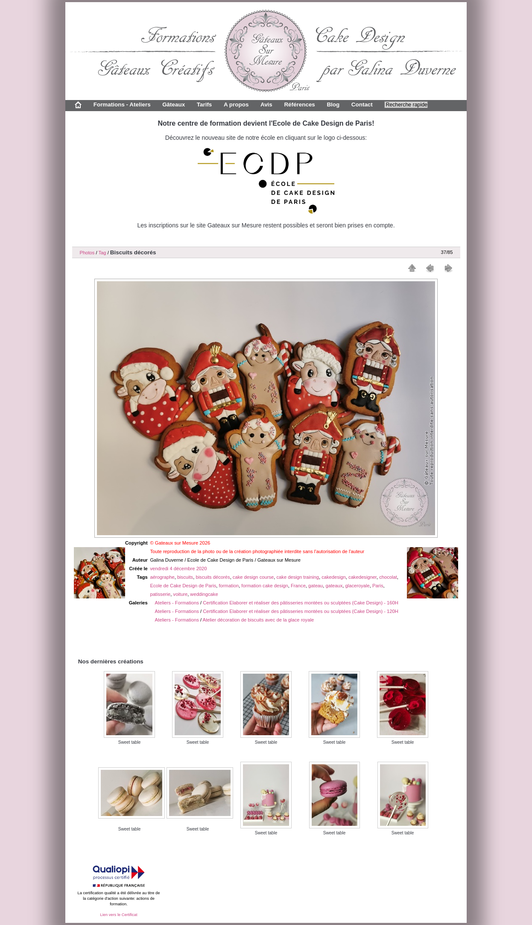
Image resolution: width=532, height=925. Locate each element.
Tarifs (204, 104)
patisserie (160, 594)
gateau (315, 585)
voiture (180, 594)
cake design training (297, 577)
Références (299, 104)
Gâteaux (173, 104)
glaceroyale (357, 585)
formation (229, 585)
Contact (362, 104)
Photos (87, 252)
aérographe (162, 577)
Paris (377, 585)
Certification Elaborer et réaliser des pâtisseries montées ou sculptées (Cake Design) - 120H (300, 611)
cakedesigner (362, 577)
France (298, 585)
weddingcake (204, 594)
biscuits (185, 577)
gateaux (334, 585)
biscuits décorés (213, 577)
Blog (333, 104)
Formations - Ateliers (122, 104)
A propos (236, 104)
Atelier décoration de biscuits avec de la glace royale (258, 619)
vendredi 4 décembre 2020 (178, 568)
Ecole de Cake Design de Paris (183, 585)
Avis (266, 104)
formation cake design (264, 585)
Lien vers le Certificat (118, 915)
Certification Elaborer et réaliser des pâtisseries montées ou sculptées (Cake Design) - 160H (300, 602)
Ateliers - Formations (177, 602)
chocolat (388, 577)
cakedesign (334, 577)
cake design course (253, 577)
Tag (102, 252)
